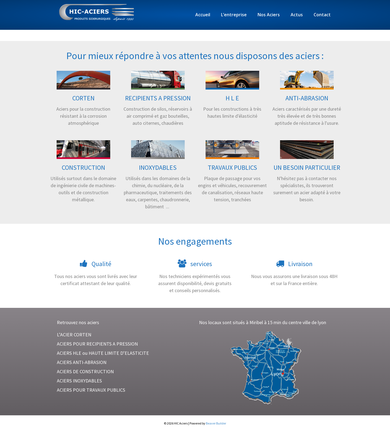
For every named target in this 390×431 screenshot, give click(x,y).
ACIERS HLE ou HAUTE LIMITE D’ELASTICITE (103, 353)
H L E (232, 98)
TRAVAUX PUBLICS (232, 167)
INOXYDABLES (158, 167)
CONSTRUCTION (83, 167)
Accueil (202, 15)
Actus (297, 15)
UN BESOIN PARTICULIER (307, 167)
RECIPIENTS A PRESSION (158, 98)
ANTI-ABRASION (306, 98)
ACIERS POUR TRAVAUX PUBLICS (91, 390)
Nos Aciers (269, 15)
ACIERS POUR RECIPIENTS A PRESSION (97, 344)
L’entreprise (234, 15)
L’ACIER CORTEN (74, 334)
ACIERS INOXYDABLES (79, 381)
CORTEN (83, 98)
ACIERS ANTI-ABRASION (81, 362)
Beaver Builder (216, 423)
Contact (322, 15)
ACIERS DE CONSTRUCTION (85, 371)
